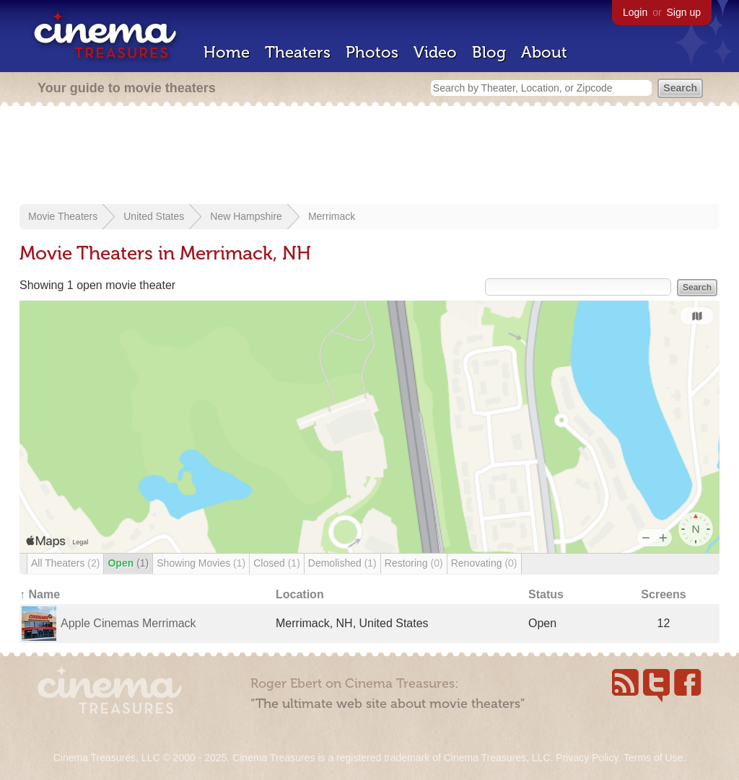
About (544, 52)
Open (128, 563)
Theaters (298, 52)
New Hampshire (246, 216)
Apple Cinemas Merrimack (128, 623)
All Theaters (65, 563)
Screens (663, 594)
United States (153, 216)
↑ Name (39, 594)
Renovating (484, 563)
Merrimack (331, 216)
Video (435, 52)
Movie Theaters (62, 216)
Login (635, 12)
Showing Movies (201, 563)
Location (300, 594)
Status (546, 594)
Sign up (684, 12)
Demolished (342, 563)
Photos (372, 52)
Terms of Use (653, 757)
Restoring (414, 563)
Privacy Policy (587, 757)
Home (227, 52)
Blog (489, 52)
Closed (276, 563)
